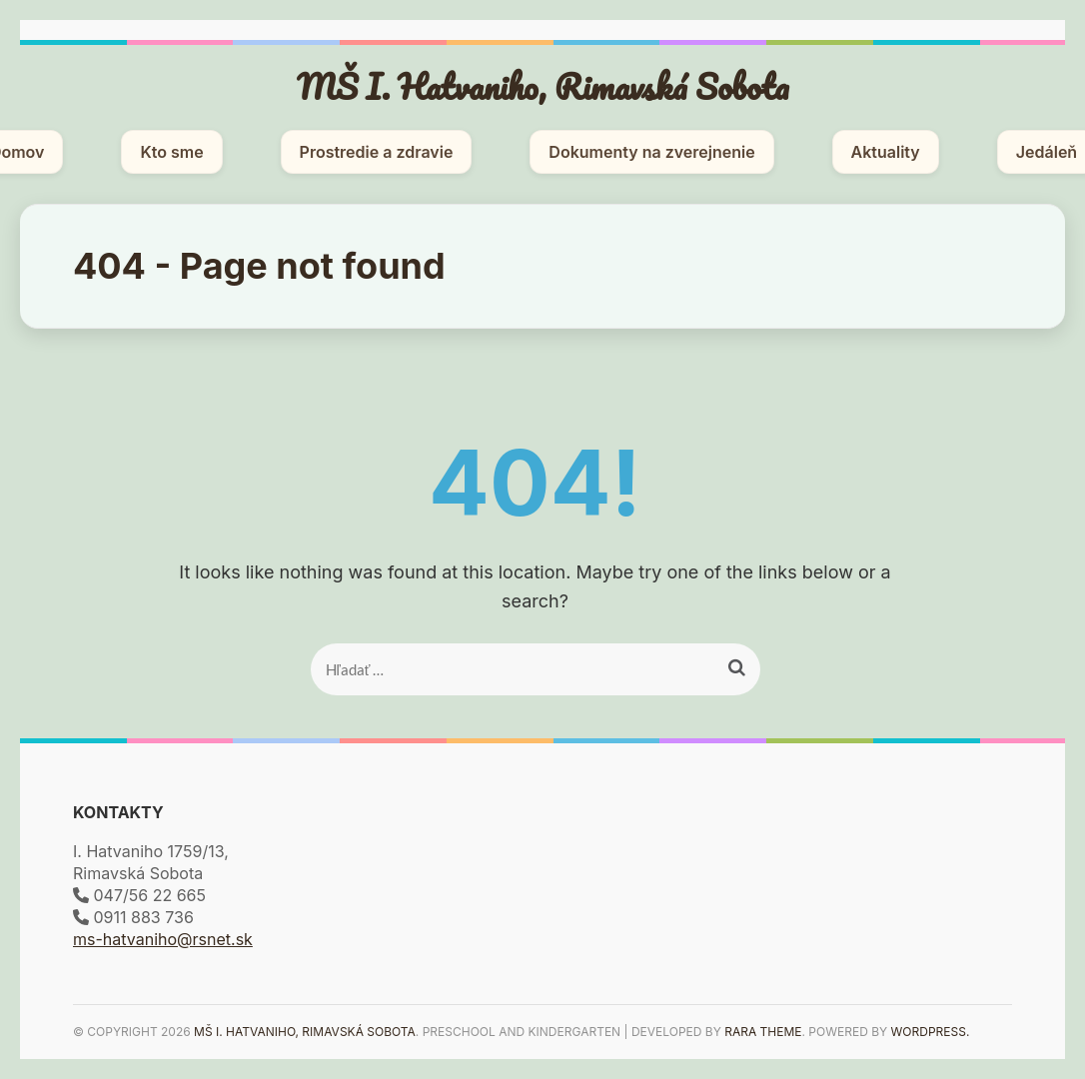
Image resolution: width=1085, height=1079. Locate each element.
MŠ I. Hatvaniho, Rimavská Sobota (543, 86)
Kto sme (171, 152)
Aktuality (885, 152)
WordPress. (930, 1031)
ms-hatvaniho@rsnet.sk (163, 939)
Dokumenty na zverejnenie (651, 152)
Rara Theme (762, 1031)
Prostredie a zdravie (377, 152)
